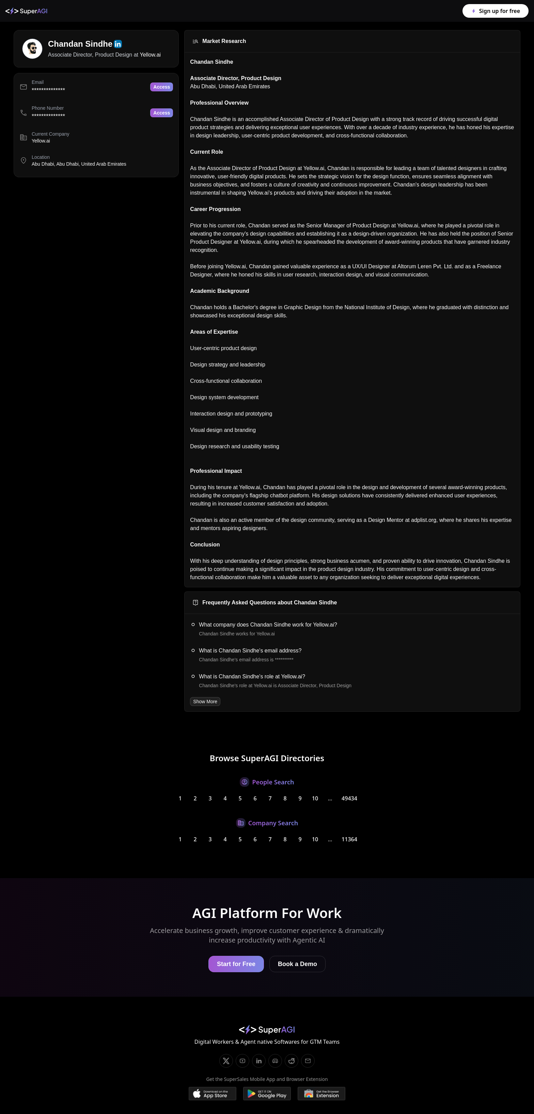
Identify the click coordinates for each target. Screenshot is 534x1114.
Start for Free (236, 964)
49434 (349, 798)
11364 (349, 839)
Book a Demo (297, 964)
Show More (205, 701)
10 (315, 798)
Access (161, 87)
